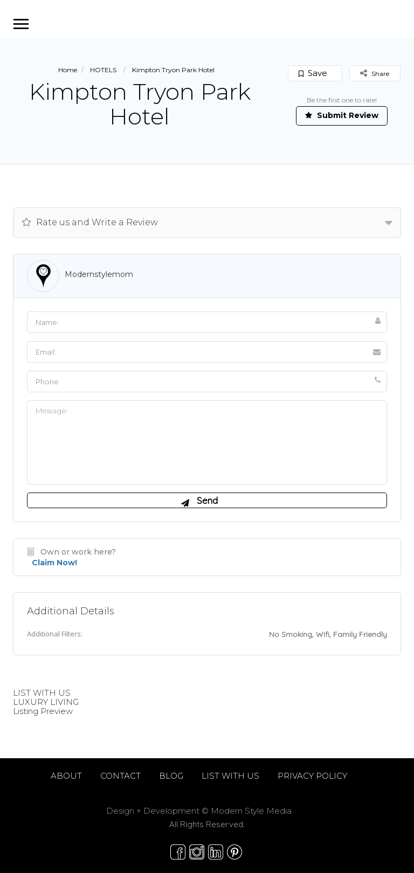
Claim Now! (54, 562)
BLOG (171, 776)
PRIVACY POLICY (312, 776)
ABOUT (66, 776)
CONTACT (120, 776)
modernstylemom (99, 274)
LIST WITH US (42, 693)
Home (67, 70)
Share (374, 73)
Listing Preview (43, 711)
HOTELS (103, 70)
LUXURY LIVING (46, 702)
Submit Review (341, 115)
